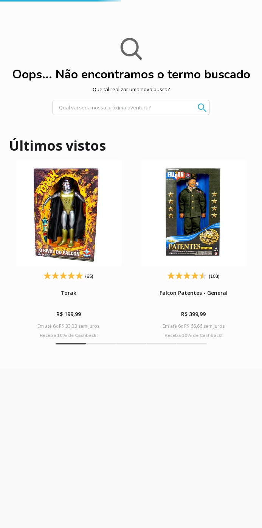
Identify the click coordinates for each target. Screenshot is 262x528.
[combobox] (131, 107)
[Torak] (68, 249)
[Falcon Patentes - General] (193, 249)
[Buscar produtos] (198, 107)
